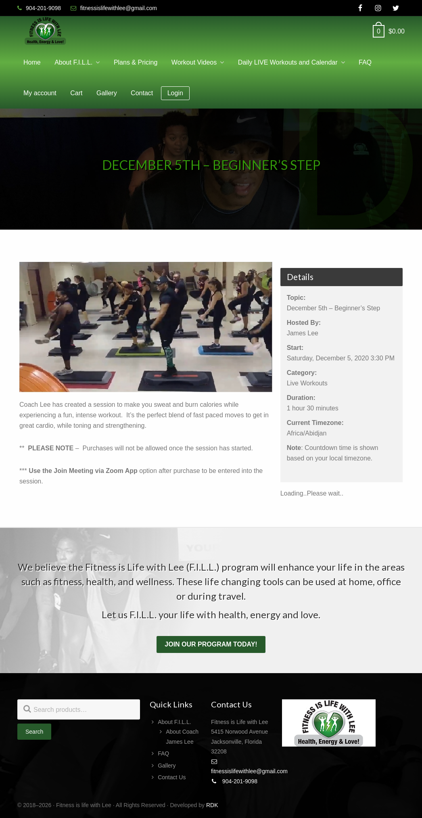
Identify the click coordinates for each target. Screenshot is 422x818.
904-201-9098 (234, 781)
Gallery (166, 765)
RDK (212, 805)
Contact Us (172, 777)
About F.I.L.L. (174, 722)
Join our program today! (211, 644)
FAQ (163, 753)
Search (34, 731)
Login (175, 93)
